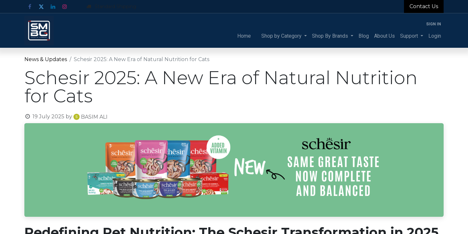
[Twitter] (41, 6)
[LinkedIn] (53, 6)
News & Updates (45, 59)
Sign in (433, 24)
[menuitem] (244, 36)
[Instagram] (64, 6)
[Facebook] (29, 6)
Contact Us (424, 6)
